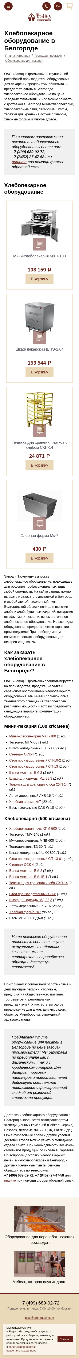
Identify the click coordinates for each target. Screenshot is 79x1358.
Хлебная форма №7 (25, 802)
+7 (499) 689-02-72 (46, 6)
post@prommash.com (39, 1317)
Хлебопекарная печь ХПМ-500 (33, 828)
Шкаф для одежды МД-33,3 (30, 778)
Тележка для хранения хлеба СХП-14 (38, 784)
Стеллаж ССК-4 (21, 754)
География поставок (48, 55)
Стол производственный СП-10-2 (35, 760)
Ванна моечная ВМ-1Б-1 (28, 877)
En (58, 6)
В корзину (39, 279)
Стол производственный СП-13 (33, 766)
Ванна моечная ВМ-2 (25, 772)
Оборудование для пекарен (24, 60)
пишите (19, 162)
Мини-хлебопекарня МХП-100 (32, 736)
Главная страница (17, 55)
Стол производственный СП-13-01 (36, 859)
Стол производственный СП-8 (32, 894)
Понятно (65, 1339)
